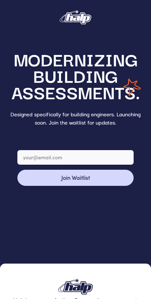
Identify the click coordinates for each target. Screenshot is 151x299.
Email (24, 145)
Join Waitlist (75, 177)
